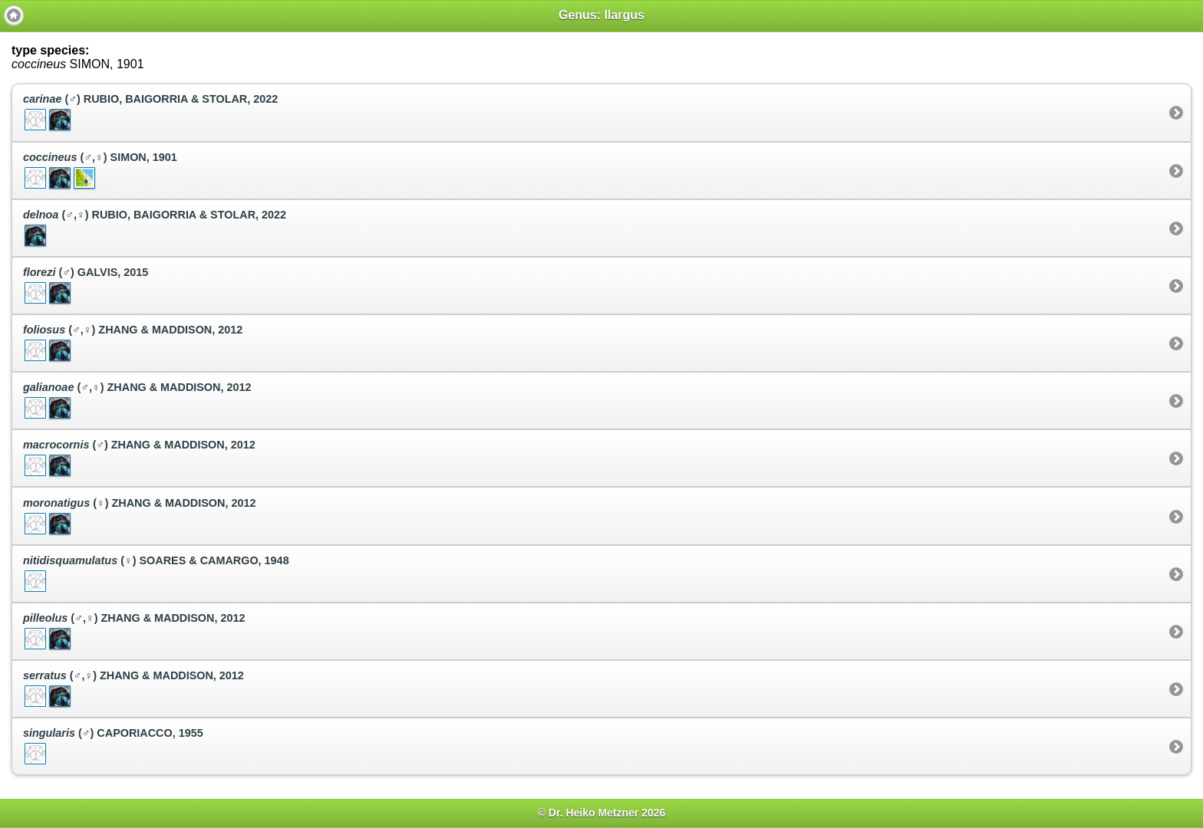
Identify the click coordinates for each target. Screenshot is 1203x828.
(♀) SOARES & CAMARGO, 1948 (156, 574)
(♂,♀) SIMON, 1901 (100, 171)
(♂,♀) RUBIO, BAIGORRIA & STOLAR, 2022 (154, 228)
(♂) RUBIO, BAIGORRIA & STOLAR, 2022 (150, 113)
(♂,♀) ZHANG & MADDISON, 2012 (132, 343)
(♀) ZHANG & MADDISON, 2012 (139, 517)
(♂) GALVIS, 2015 (85, 286)
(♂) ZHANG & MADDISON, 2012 (139, 458)
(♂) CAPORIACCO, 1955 (113, 747)
